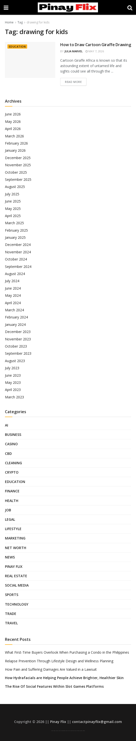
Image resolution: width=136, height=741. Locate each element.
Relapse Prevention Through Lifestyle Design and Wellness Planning (59, 661)
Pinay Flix (13, 566)
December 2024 (18, 244)
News (10, 557)
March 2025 (14, 223)
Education (17, 46)
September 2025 (18, 179)
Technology (16, 604)
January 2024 (15, 324)
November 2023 (18, 339)
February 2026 (16, 143)
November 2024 (18, 252)
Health (11, 500)
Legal (10, 519)
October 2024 (16, 259)
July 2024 (12, 280)
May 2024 (13, 295)
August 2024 (15, 273)
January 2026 (15, 150)
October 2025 (16, 172)
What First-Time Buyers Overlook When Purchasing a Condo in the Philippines (67, 652)
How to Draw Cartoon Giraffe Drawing (95, 44)
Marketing (15, 538)
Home (9, 22)
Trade (10, 613)
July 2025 (12, 194)
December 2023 (18, 331)
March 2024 (14, 310)
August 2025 (15, 186)
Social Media (17, 585)
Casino (11, 444)
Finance (12, 491)
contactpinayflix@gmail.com (97, 721)
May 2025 (13, 208)
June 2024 (13, 288)
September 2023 (18, 353)
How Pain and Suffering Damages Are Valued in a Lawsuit (51, 669)
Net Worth (15, 547)
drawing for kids (38, 22)
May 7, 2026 (94, 51)
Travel (11, 623)
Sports (11, 594)
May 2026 (13, 121)
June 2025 (13, 201)
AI (6, 425)
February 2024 (16, 317)
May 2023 (13, 382)
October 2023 (16, 346)
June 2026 (13, 114)
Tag (20, 22)
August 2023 (15, 360)
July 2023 (12, 368)
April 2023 (13, 389)
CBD (8, 453)
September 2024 (18, 266)
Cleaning (13, 463)
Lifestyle (13, 528)
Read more (73, 82)
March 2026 (14, 136)
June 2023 (13, 375)
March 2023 (14, 397)
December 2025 (18, 157)
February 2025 (16, 230)
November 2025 (18, 165)
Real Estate (16, 576)
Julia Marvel (73, 51)
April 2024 (13, 302)
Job (8, 510)
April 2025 (13, 215)
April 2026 (13, 128)
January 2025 (15, 237)
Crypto (12, 472)
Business (13, 434)
